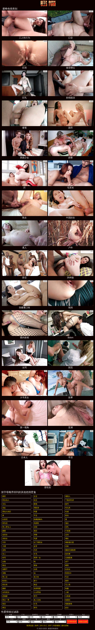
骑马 (35, 608)
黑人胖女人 (6, 527)
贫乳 (67, 527)
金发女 (5, 535)
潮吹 (67, 538)
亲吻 (35, 535)
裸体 (35, 565)
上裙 (67, 592)
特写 (4, 558)
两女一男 (5, 600)
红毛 (35, 604)
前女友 (5, 585)
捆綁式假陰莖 (70, 550)
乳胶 (35, 538)
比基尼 (5, 519)
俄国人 (67, 496)
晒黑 (67, 565)
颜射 (4, 588)
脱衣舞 (67, 554)
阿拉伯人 (5, 500)
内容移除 (56, 626)
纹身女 (67, 569)
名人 (4, 554)
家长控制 (64, 626)
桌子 (67, 561)
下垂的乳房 (69, 500)
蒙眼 (4, 531)
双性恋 (5, 523)
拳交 (4, 608)
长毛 (35, 554)
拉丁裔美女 (38, 542)
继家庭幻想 (69, 542)
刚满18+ (68, 573)
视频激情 (68, 604)
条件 (36, 626)
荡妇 (67, 523)
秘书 (67, 504)
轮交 (35, 500)
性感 (67, 512)
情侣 (4, 565)
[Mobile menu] (2, 3)
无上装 (67, 585)
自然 (35, 569)
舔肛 (4, 496)
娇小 (35, 581)
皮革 (35, 546)
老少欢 (36, 577)
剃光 (67, 515)
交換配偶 (68, 558)
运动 (67, 535)
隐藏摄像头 (38, 519)
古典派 (67, 596)
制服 (67, 588)
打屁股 (67, 531)
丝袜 (67, 546)
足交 (35, 496)
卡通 (4, 546)
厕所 (67, 581)
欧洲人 (5, 581)
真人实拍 (37, 600)
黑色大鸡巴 (6, 512)
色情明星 (37, 588)
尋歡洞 (36, 508)
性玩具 (67, 508)
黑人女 (5, 577)
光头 (4, 504)
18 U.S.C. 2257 (46, 626)
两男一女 (37, 558)
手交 (35, 515)
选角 (4, 550)
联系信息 (30, 626)
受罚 (35, 596)
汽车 (4, 542)
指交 (4, 604)
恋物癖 (5, 596)
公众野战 (37, 592)
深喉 (4, 573)
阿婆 (35, 512)
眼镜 (35, 504)
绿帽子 (5, 569)
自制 (35, 527)
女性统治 (5, 592)
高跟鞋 (36, 523)
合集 (4, 561)
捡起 (35, 585)
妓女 (67, 608)
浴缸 (4, 508)
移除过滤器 (83, 622)
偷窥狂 (67, 600)
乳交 (67, 577)
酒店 (35, 531)
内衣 (35, 550)
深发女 (5, 538)
